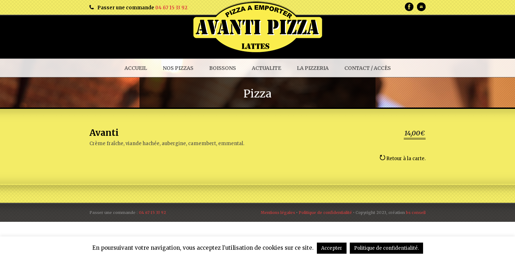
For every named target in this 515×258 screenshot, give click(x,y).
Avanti (104, 132)
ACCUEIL (135, 68)
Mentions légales (278, 212)
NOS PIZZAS (178, 68)
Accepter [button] (331, 248)
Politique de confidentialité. (386, 248)
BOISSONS (222, 68)
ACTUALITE (266, 68)
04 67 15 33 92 (171, 8)
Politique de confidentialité (325, 212)
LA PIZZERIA (313, 68)
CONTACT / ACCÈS (367, 68)
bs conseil (416, 212)
